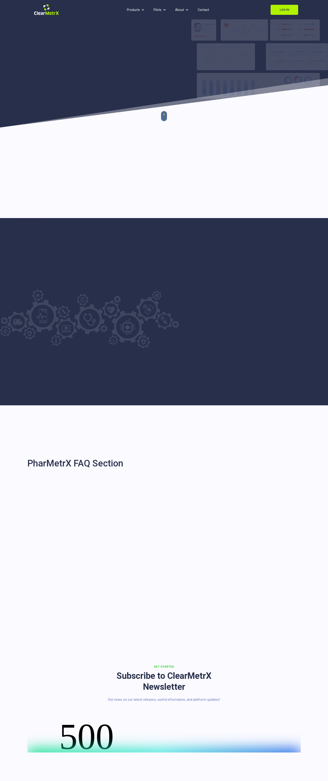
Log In (284, 9)
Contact (203, 10)
